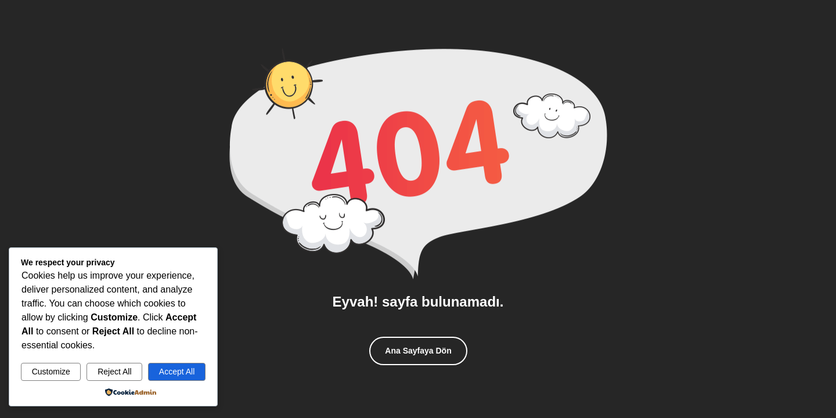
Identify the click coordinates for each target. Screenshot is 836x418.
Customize (51, 371)
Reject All (114, 371)
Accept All (176, 371)
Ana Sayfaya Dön (418, 350)
